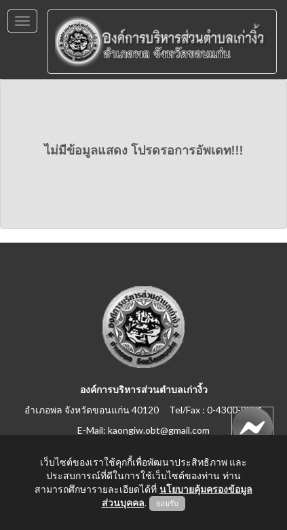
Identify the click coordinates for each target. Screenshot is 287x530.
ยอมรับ (167, 504)
